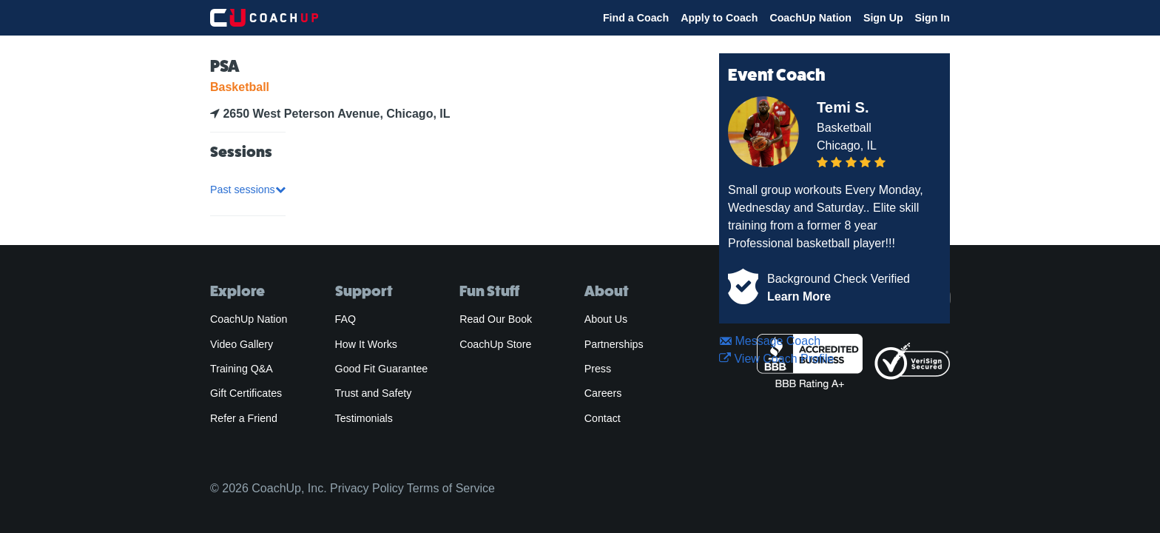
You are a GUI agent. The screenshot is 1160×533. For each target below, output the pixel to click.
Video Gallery (241, 344)
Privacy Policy (367, 488)
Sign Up (883, 18)
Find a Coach (636, 18)
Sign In (932, 18)
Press (597, 369)
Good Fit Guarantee (381, 369)
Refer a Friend (243, 418)
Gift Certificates (246, 393)
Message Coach (769, 341)
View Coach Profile (776, 358)
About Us (606, 319)
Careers (603, 393)
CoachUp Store (495, 344)
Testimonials (364, 418)
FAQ (345, 319)
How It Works (366, 344)
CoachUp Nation (810, 18)
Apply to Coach (719, 18)
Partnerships (614, 344)
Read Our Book (495, 319)
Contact (602, 418)
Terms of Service (451, 488)
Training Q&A (241, 369)
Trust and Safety (373, 393)
